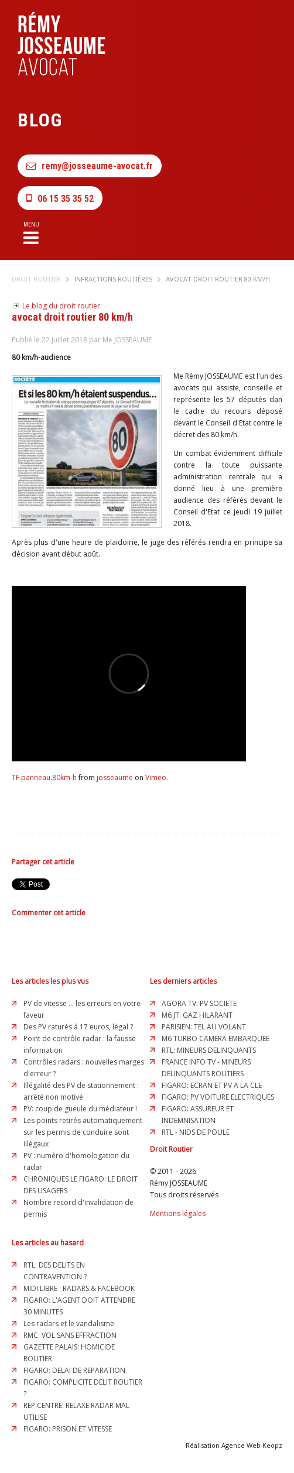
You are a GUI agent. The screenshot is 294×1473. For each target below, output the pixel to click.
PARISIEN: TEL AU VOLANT (204, 1027)
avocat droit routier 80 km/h (218, 278)
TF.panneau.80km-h (44, 777)
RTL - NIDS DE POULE (196, 1132)
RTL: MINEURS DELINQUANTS (209, 1050)
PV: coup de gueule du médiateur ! (80, 1109)
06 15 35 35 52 (60, 198)
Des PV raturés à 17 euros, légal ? (78, 1027)
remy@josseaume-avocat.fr (89, 165)
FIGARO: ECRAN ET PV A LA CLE (212, 1085)
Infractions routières (113, 278)
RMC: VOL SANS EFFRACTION (70, 1335)
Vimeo (155, 777)
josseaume (115, 777)
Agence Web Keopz (251, 1445)
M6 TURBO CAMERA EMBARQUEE (215, 1038)
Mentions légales (178, 1213)
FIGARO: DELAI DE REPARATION (74, 1370)
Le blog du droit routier (61, 306)
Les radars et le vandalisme (68, 1323)
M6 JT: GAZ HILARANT (197, 1015)
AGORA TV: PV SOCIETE (199, 1003)
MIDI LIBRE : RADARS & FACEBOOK (79, 1288)
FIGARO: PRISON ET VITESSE (67, 1429)
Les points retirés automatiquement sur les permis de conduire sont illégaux (82, 1132)
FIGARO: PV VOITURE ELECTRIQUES (218, 1097)
